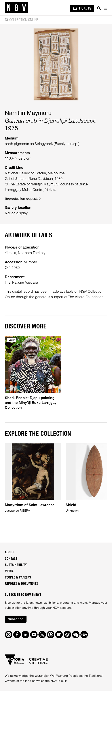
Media (9, 663)
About (9, 644)
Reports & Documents (21, 676)
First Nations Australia (22, 375)
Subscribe (16, 711)
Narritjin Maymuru (28, 205)
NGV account (62, 700)
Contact (11, 651)
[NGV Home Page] (16, 8)
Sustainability (16, 657)
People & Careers (18, 669)
